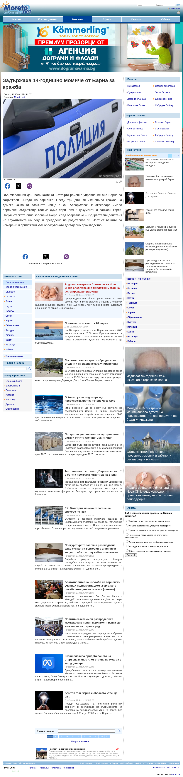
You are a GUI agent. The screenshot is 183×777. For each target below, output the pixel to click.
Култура (10, 330)
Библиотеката (13, 385)
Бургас (32, 768)
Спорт (9, 316)
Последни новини (15, 282)
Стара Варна (12, 409)
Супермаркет (133, 92)
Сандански (68, 768)
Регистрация (175, 8)
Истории (10, 335)
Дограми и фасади (136, 122)
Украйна (10, 395)
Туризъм (10, 311)
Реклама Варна (162, 122)
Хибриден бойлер (163, 105)
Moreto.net (19, 97)
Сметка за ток (161, 128)
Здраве (9, 320)
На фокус (10, 344)
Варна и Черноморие (16, 287)
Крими (9, 340)
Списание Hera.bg (163, 141)
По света (10, 296)
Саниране (11, 390)
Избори (9, 349)
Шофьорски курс (162, 99)
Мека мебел (133, 86)
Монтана (56, 768)
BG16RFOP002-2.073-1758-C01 (166, 768)
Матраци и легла (135, 141)
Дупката (10, 404)
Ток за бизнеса (161, 92)
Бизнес (9, 301)
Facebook (175, 774)
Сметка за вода (134, 128)
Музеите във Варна (136, 135)
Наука (9, 306)
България (10, 291)
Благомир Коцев (14, 381)
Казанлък (44, 768)
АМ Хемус (11, 399)
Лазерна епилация (136, 99)
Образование (12, 325)
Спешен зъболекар (164, 86)
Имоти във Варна (135, 105)
